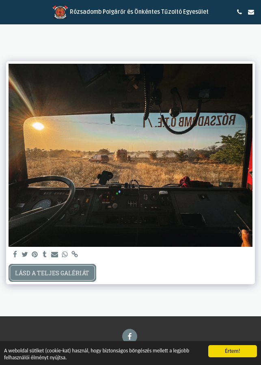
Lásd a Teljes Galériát (52, 273)
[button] (9, 12)
